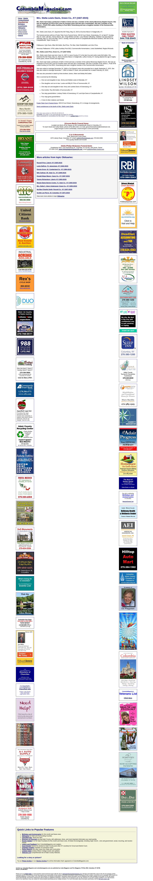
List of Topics (22, 30)
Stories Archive (23, 33)
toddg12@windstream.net (84, 138)
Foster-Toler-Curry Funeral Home (47, 103)
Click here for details (25, 131)
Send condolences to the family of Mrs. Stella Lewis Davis (55, 106)
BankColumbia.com (128, 60)
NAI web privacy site (103, 879)
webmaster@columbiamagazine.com (72, 873)
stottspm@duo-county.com (95, 149)
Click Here (128, 698)
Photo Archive (22, 32)
